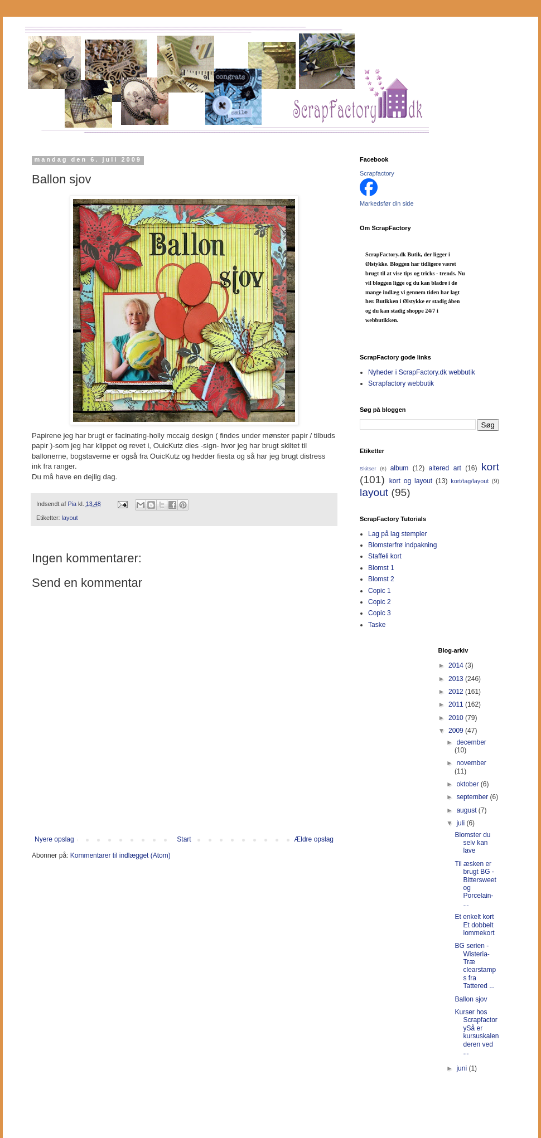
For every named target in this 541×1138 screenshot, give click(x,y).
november (471, 763)
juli (461, 823)
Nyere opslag (54, 839)
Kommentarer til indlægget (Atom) (120, 855)
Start (184, 839)
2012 (456, 692)
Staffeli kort (385, 556)
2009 (456, 731)
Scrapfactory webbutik (401, 383)
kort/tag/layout (470, 481)
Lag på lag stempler (397, 534)
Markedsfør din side (387, 203)
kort (490, 467)
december (471, 742)
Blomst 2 (381, 579)
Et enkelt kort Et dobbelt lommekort (474, 925)
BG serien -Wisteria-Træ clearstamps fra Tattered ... (475, 966)
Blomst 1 (381, 568)
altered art (445, 468)
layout (70, 517)
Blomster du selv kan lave (472, 843)
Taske (376, 625)
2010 (456, 718)
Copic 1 (379, 591)
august (467, 810)
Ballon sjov (471, 999)
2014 (456, 665)
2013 (456, 679)
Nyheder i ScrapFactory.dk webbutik (421, 372)
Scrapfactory (377, 173)
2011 (456, 704)
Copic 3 (379, 613)
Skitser (368, 468)
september (473, 797)
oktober (468, 784)
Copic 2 (379, 602)
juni (462, 1068)
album (399, 468)
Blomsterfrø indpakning (402, 545)
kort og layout (410, 481)
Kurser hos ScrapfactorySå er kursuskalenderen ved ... (477, 1032)
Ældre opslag (314, 839)
